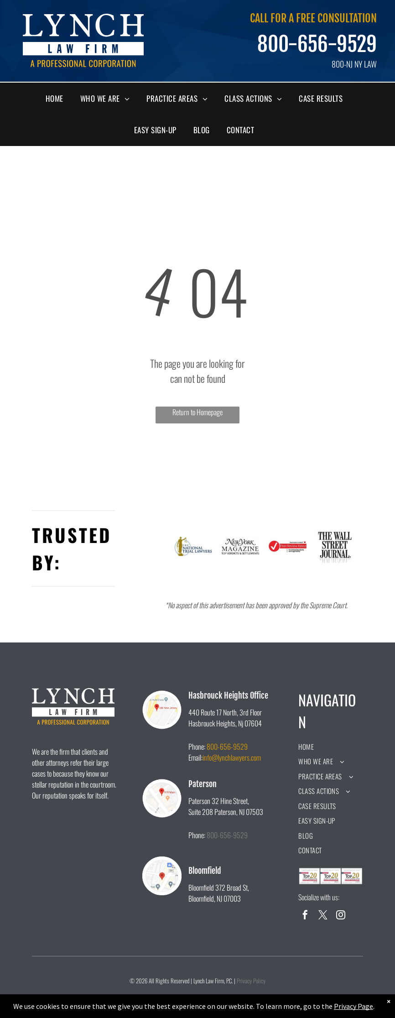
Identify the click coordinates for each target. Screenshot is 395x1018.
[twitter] (323, 916)
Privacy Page (353, 1006)
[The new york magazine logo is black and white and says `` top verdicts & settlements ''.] (240, 546)
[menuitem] (58, 99)
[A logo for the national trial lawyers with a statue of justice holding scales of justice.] (193, 546)
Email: (195, 757)
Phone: (196, 746)
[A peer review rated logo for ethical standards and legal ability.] (288, 546)
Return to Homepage (197, 412)
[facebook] (305, 916)
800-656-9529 (317, 44)
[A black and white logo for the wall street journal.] (335, 546)
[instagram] (341, 916)
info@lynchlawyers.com (232, 757)
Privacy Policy (251, 980)
